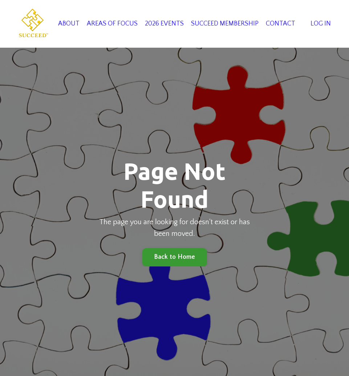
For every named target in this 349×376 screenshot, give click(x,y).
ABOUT (69, 23)
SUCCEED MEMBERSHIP (225, 23)
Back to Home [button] (174, 257)
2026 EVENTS (164, 23)
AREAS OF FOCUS (112, 23)
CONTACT (280, 23)
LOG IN (321, 23)
